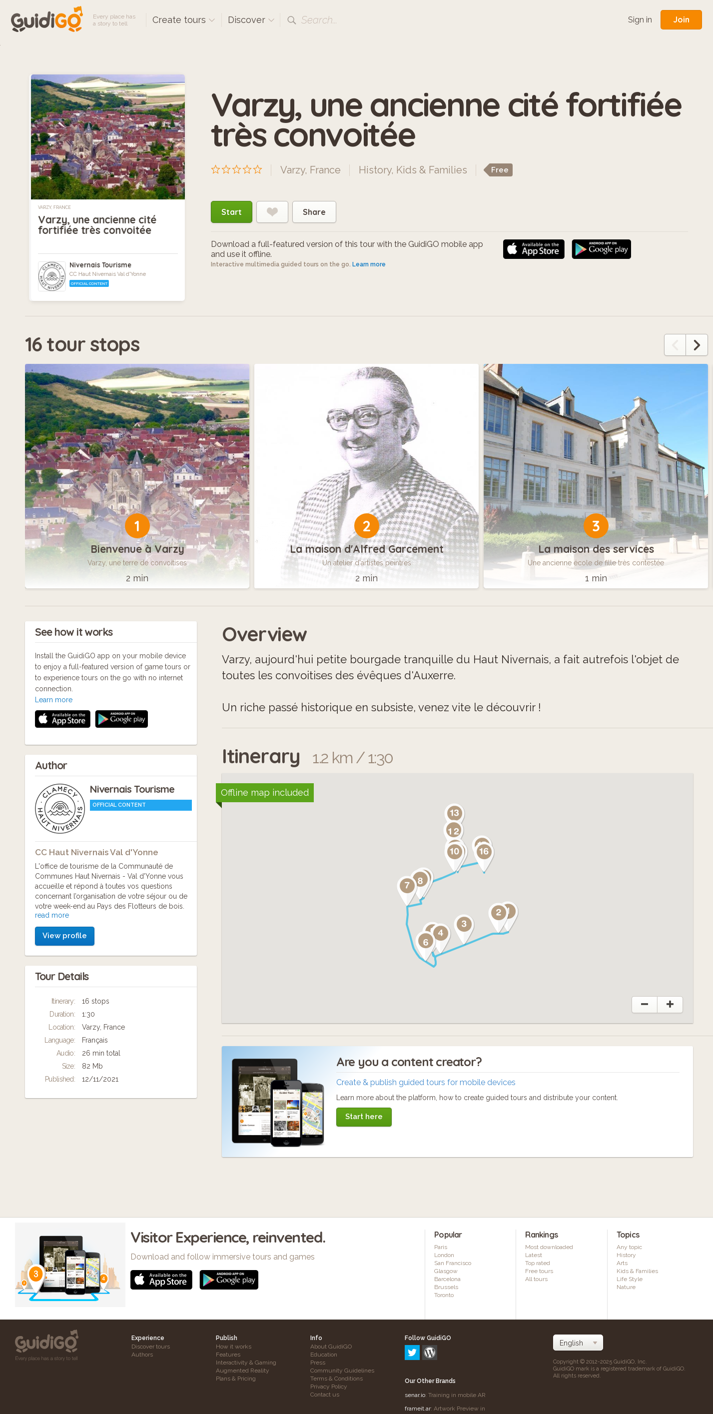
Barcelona (447, 1279)
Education (323, 1354)
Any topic (629, 1247)
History (375, 170)
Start (231, 212)
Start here (364, 1116)
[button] (498, 918)
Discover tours (150, 1346)
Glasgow (446, 1271)
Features (228, 1354)
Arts (622, 1263)
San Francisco (452, 1263)
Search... (319, 20)
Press (317, 1362)
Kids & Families (431, 170)
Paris (440, 1247)
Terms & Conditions (336, 1378)
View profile (64, 802)
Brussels (446, 1287)
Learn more (369, 264)
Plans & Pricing (236, 1378)
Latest (533, 1255)
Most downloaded (549, 1247)
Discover (251, 19)
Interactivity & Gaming (246, 1362)
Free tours (539, 1271)
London (444, 1255)
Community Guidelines (342, 1370)
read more (52, 782)
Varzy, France (54, 207)
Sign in (640, 19)
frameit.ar (418, 1365)
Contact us (324, 1394)
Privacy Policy (328, 1386)
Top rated (537, 1263)
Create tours (183, 19)
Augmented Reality (242, 1370)
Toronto (444, 1295)
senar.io (415, 1352)
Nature (626, 1287)
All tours (536, 1279)
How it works (233, 1346)
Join (681, 19)
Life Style (630, 1279)
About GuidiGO (331, 1346)
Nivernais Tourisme (100, 264)
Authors (142, 1354)
